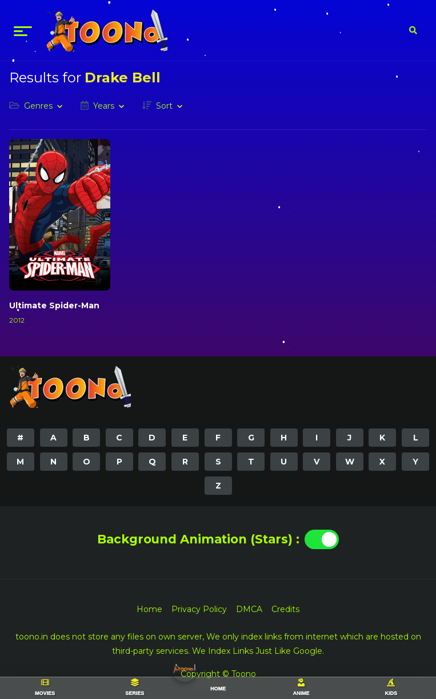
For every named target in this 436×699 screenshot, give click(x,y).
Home (149, 609)
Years (103, 106)
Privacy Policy (199, 609)
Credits (285, 609)
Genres (38, 106)
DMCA (249, 609)
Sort (164, 106)
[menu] (23, 30)
